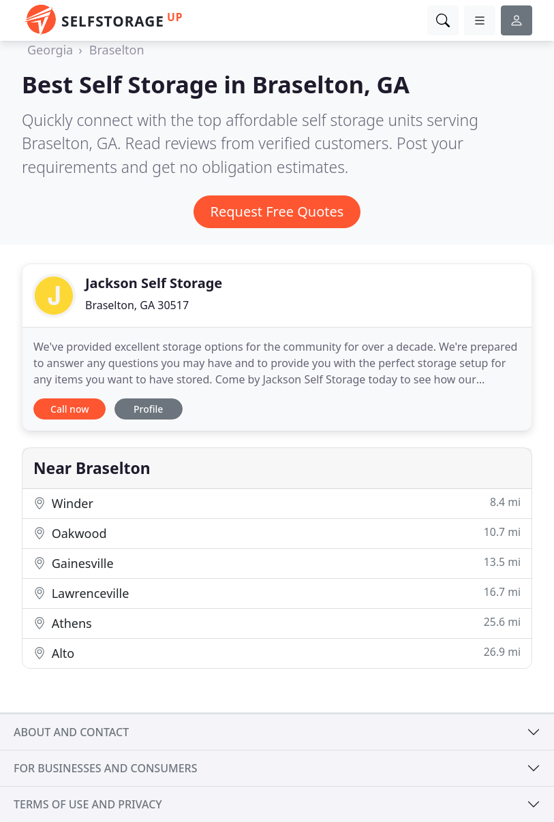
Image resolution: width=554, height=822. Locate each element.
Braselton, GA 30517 (137, 305)
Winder (277, 502)
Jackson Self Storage (153, 283)
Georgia (50, 50)
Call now (69, 408)
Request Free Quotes (277, 211)
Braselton (116, 50)
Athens (277, 622)
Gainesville (277, 562)
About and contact (71, 732)
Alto (277, 652)
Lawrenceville (277, 592)
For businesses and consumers (105, 768)
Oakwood (277, 532)
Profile (148, 408)
